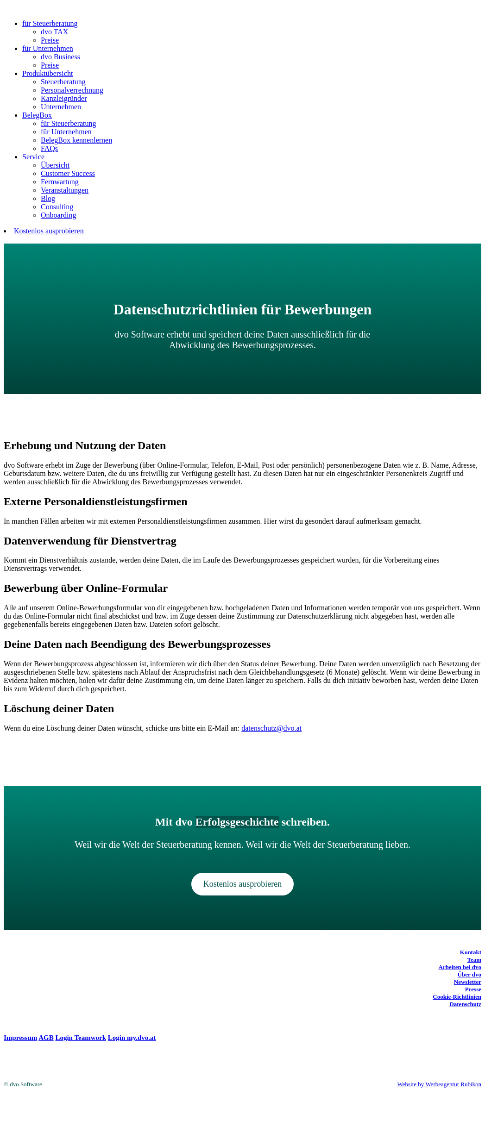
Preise (50, 40)
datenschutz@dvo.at (271, 728)
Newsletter (467, 981)
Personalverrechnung (72, 90)
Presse (473, 989)
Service (33, 157)
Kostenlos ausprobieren (49, 231)
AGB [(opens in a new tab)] (46, 1037)
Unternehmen (61, 107)
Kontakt (470, 952)
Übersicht (55, 165)
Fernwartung (60, 182)
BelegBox (37, 115)
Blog (48, 198)
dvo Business (60, 57)
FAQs (49, 148)
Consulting (57, 207)
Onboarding (58, 215)
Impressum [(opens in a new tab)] (20, 1037)
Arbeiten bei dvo (460, 967)
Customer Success (68, 173)
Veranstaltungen (64, 190)
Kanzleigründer (64, 98)
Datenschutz (465, 1004)
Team (474, 959)
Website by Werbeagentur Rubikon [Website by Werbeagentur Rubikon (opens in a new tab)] (439, 1084)
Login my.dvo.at (132, 1037)
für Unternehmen (47, 48)
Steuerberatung (63, 82)
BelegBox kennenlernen (76, 140)
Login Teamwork (80, 1037)
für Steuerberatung (50, 23)
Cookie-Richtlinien (457, 996)
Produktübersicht (47, 73)
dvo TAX (54, 32)
